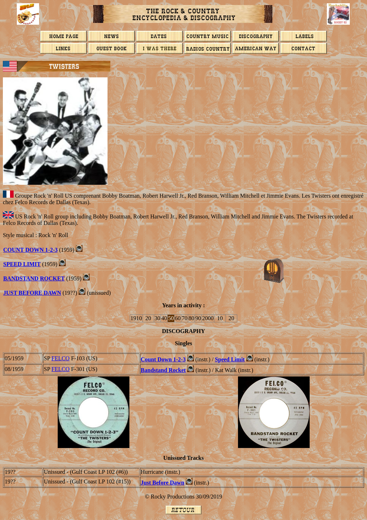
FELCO (61, 358)
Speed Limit (21, 264)
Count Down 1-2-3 (163, 359)
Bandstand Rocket (163, 370)
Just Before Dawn (32, 293)
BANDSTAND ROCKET (34, 278)
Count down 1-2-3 (30, 250)
